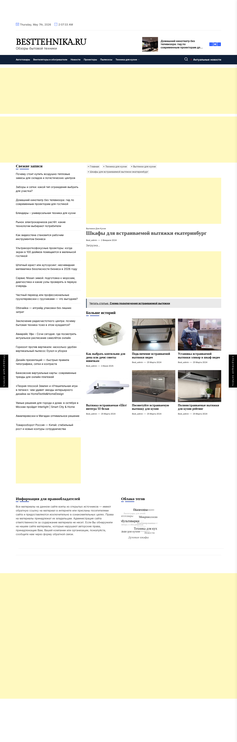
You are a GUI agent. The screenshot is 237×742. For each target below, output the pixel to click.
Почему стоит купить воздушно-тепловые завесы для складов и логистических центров (45, 176)
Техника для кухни (128, 59)
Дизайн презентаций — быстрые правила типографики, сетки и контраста (42, 361)
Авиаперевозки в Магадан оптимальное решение (47, 415)
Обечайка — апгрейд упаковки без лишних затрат (43, 309)
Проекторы (90, 59)
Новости (75, 59)
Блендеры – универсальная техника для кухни (46, 213)
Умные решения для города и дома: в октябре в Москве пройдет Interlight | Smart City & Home (47, 404)
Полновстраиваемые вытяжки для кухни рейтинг (198, 407)
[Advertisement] (99, 91)
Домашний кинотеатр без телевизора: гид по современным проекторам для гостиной (45, 202)
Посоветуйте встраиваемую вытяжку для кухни (150, 407)
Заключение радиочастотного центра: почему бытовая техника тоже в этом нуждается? (45, 322)
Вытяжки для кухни (96, 228)
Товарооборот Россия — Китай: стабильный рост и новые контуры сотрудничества (44, 426)
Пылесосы (106, 59)
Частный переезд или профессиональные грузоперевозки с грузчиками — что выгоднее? (47, 296)
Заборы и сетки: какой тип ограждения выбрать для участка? (47, 189)
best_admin (91, 240)
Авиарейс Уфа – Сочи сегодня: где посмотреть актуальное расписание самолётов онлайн (46, 335)
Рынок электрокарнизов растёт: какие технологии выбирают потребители (41, 224)
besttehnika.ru (51, 42)
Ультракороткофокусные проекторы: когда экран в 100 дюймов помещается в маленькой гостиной (46, 252)
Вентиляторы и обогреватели (50, 59)
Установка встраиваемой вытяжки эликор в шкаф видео (199, 355)
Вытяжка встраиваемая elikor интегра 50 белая (106, 407)
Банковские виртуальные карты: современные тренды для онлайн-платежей (46, 374)
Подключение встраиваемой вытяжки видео (151, 355)
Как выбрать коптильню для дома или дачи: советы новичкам (105, 357)
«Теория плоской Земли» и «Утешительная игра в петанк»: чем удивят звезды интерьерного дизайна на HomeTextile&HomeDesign (47, 389)
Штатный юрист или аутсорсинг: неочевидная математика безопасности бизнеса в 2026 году (46, 267)
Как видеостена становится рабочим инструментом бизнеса (40, 237)
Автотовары (23, 59)
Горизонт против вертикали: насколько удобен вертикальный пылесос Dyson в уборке (46, 348)
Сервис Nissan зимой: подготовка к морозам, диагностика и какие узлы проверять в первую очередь (46, 281)
